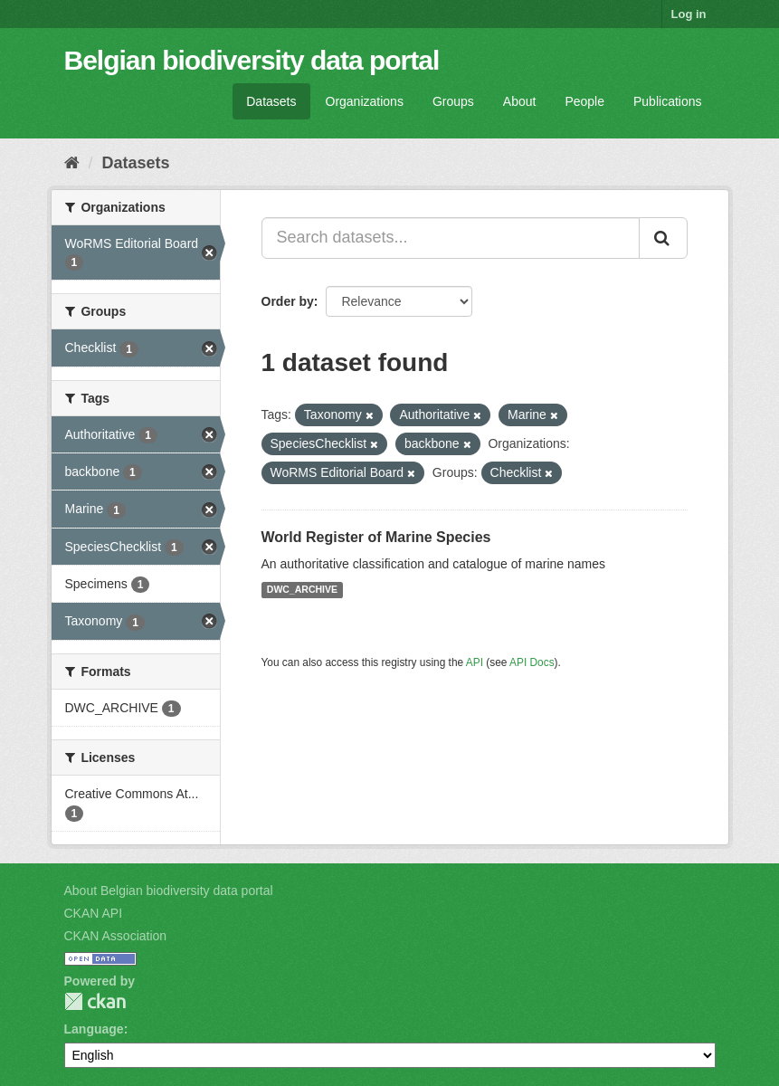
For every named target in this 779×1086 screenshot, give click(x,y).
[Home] (72, 163)
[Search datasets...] (450, 238)
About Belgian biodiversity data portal (168, 890)
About (520, 101)
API (474, 662)
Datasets (271, 101)
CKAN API (93, 913)
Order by (287, 301)
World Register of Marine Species (376, 537)
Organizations (365, 101)
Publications (667, 101)
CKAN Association (115, 936)
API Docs (532, 662)
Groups (453, 101)
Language (94, 1029)
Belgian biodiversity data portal (252, 60)
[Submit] (663, 238)
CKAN (95, 1001)
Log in (689, 14)
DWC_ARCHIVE (302, 590)
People (584, 101)
